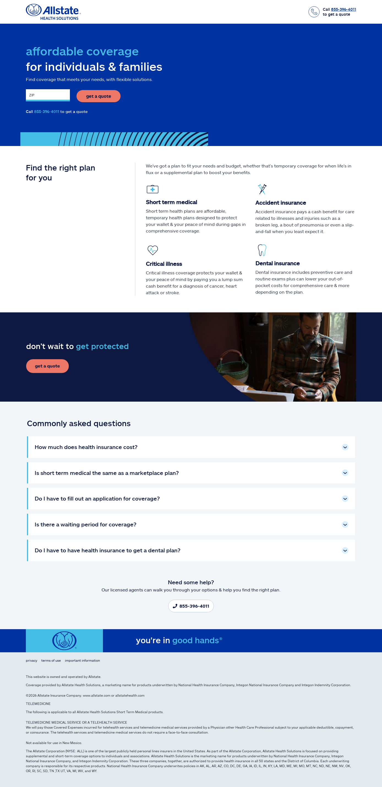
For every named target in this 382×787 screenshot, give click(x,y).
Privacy (31, 660)
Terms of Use (51, 660)
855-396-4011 (46, 111)
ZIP (31, 96)
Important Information (82, 660)
